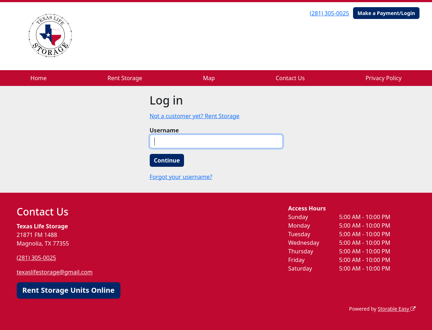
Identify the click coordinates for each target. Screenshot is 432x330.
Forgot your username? (181, 177)
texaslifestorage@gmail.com (55, 272)
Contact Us (289, 78)
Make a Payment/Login (386, 13)
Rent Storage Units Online (69, 290)
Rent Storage (125, 78)
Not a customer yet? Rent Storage (195, 116)
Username (164, 130)
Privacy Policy (384, 78)
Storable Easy (396, 308)
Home (38, 78)
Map (209, 78)
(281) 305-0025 (329, 13)
